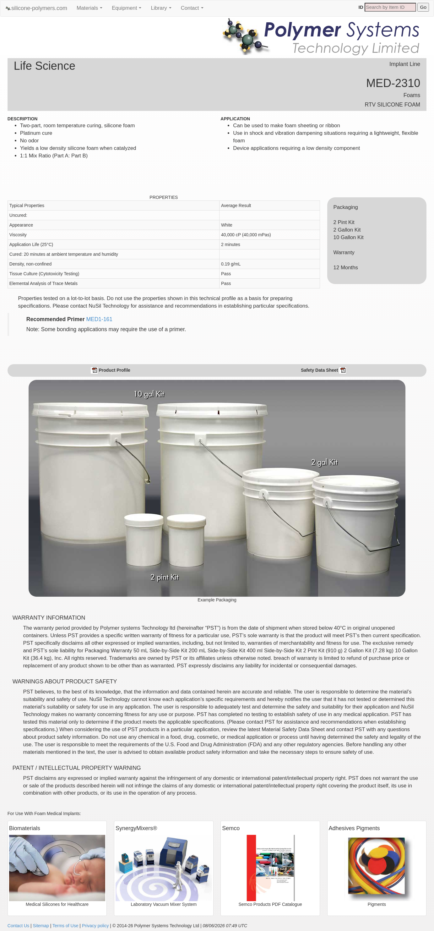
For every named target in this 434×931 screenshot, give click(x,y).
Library (162, 9)
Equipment (128, 9)
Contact (194, 9)
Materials (91, 9)
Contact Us (18, 925)
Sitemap (41, 925)
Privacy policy (95, 925)
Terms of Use (65, 925)
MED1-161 (99, 319)
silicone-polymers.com (36, 8)
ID (361, 7)
